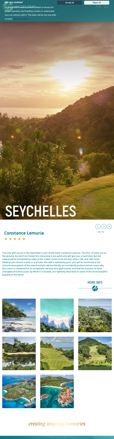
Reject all (97, 2)
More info (95, 282)
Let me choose (21, 19)
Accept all (69, 2)
